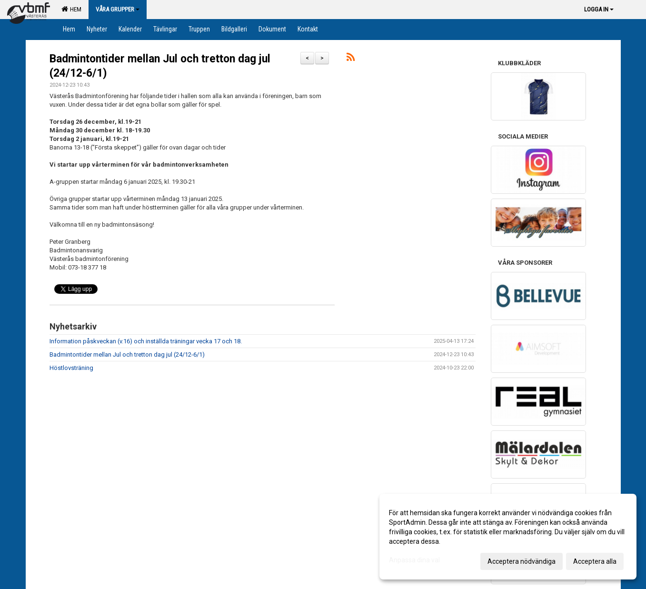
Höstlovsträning (71, 367)
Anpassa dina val (414, 560)
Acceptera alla (594, 561)
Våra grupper (117, 9)
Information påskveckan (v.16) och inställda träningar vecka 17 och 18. (146, 341)
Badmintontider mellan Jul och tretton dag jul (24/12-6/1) (127, 354)
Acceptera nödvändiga (521, 561)
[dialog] (507, 536)
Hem (71, 9)
